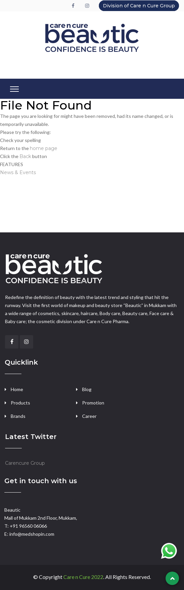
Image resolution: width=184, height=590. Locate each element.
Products (20, 402)
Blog (86, 389)
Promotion (93, 402)
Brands (18, 416)
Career (89, 416)
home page (43, 148)
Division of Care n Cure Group (139, 6)
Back (25, 156)
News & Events (18, 172)
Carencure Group (25, 463)
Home (17, 389)
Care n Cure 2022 (83, 577)
